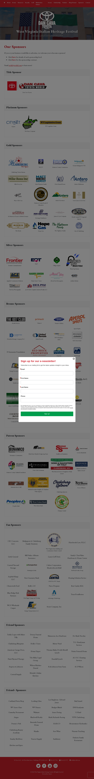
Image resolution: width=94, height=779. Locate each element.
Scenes (50, 2)
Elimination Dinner (39, 3)
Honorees (20, 2)
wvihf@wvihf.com (15, 65)
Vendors (64, 2)
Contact (88, 2)
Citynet (50, 774)
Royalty (27, 2)
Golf (32, 2)
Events (14, 2)
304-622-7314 (54, 760)
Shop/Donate (73, 2)
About (8, 2)
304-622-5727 (64, 760)
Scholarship (57, 2)
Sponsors (81, 2)
